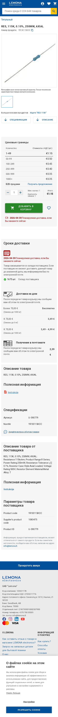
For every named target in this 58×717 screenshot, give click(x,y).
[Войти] (43, 4)
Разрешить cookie (29, 710)
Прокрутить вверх (29, 565)
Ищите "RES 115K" (38, 113)
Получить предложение (40, 184)
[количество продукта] (14, 192)
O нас (5, 654)
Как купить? (44, 641)
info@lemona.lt (10, 546)
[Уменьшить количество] (20, 192)
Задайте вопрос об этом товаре (21, 432)
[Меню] (3, 3)
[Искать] (54, 11)
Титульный (7, 19)
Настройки (29, 702)
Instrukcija (13, 392)
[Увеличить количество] (8, 192)
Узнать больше (13, 693)
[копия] (32, 30)
